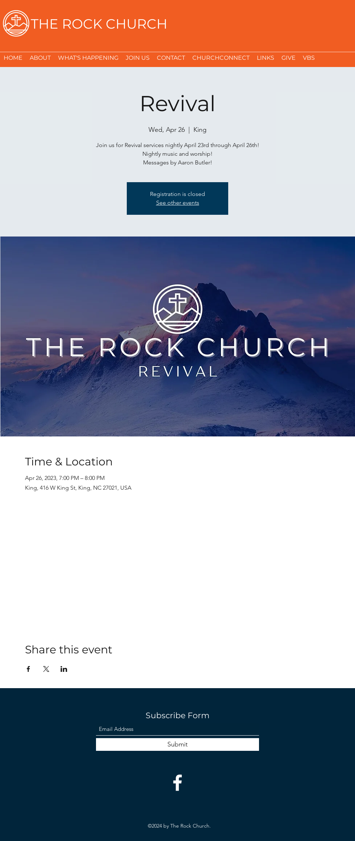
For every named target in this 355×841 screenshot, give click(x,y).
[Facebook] (177, 783)
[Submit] (177, 744)
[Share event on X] (46, 669)
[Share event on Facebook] (28, 669)
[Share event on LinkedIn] (63, 669)
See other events (177, 202)
